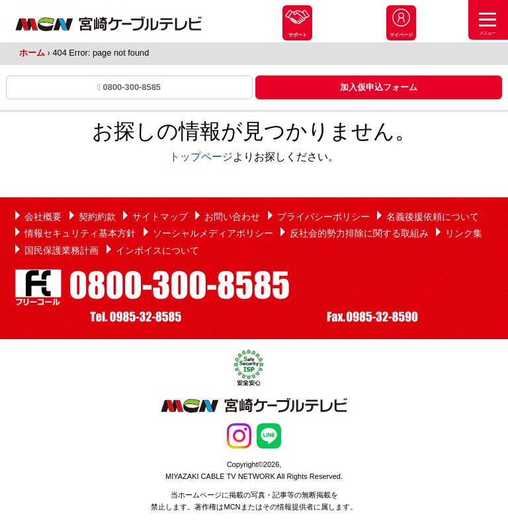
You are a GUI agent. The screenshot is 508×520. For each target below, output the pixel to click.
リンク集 (463, 233)
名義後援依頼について (432, 216)
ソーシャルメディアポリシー (213, 233)
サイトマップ (160, 216)
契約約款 (97, 216)
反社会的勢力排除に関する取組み (359, 233)
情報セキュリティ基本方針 (80, 233)
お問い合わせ (232, 216)
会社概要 (43, 216)
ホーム (32, 53)
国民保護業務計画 (61, 250)
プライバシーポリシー (323, 216)
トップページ (201, 156)
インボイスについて (157, 250)
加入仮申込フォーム (378, 87)
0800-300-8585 (129, 87)
